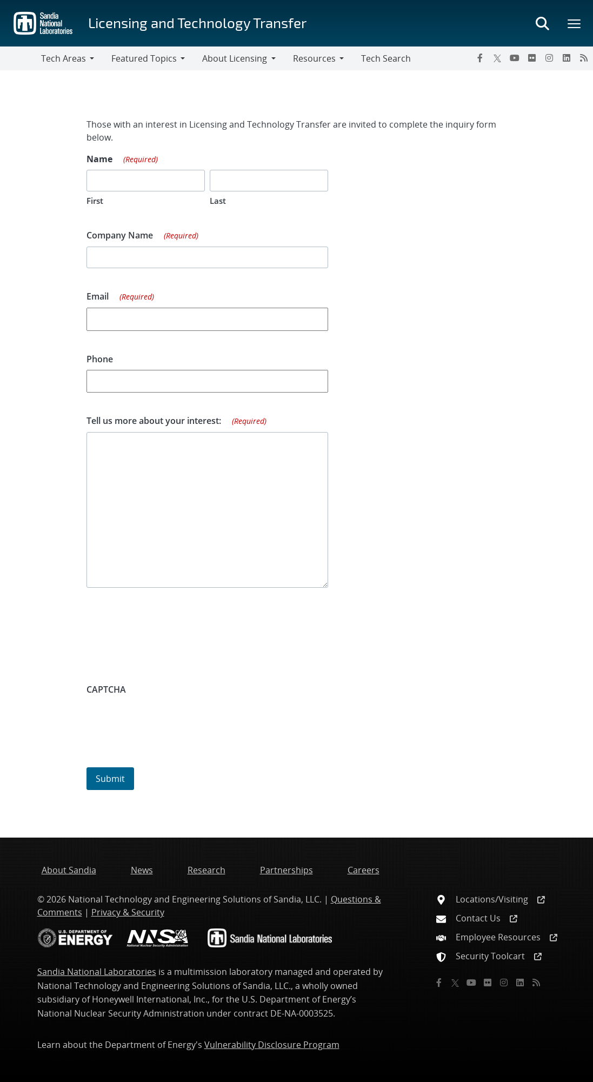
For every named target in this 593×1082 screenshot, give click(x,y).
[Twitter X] (497, 58)
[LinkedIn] (566, 58)
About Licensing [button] (234, 58)
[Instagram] (549, 58)
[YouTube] (515, 58)
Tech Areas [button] (63, 58)
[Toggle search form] (542, 23)
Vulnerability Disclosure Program (271, 1045)
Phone (99, 359)
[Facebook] (480, 58)
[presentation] (168, 721)
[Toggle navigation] (20, 58)
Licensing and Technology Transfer (197, 22)
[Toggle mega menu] (575, 23)
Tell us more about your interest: (176, 421)
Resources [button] (314, 58)
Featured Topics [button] (144, 58)
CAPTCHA (106, 689)
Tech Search (386, 58)
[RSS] (584, 58)
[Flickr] (532, 58)
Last (218, 200)
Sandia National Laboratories (96, 972)
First (94, 200)
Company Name (142, 235)
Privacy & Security (127, 912)
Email (120, 296)
